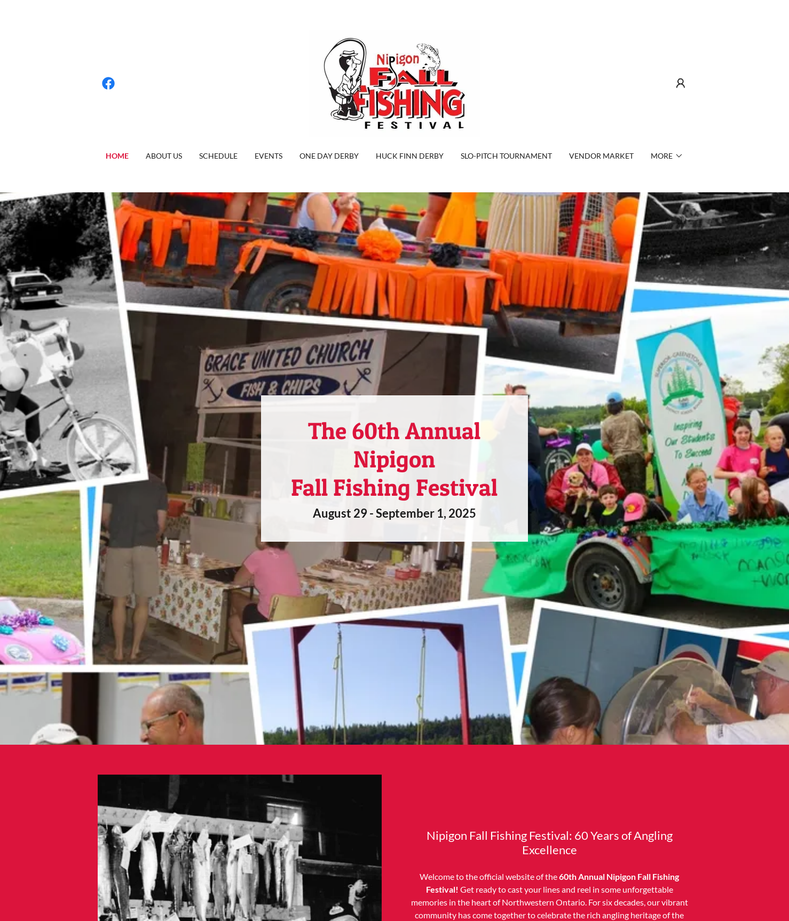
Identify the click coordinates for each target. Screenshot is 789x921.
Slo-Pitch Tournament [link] (506, 155)
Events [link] (268, 155)
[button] (680, 83)
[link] (108, 83)
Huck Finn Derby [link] (410, 155)
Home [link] (117, 155)
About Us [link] (164, 155)
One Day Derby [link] (329, 155)
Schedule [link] (218, 155)
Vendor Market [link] (601, 155)
